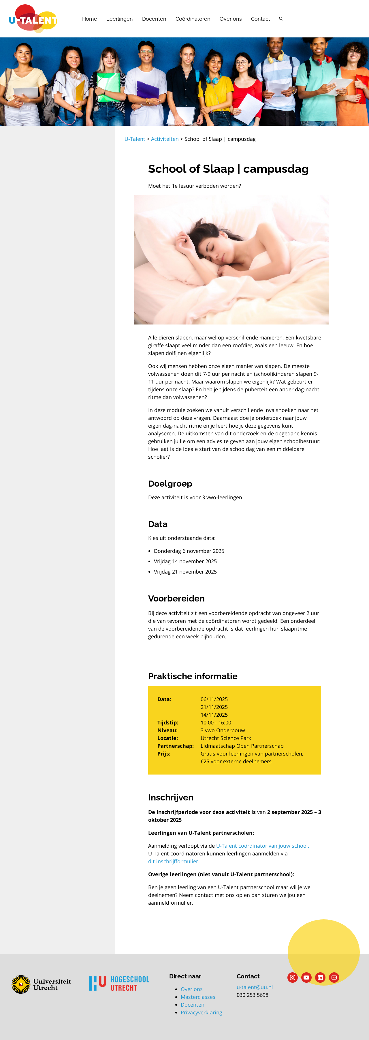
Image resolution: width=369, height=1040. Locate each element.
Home (89, 19)
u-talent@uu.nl (255, 987)
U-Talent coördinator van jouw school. (262, 845)
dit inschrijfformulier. (173, 861)
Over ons (231, 19)
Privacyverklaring (201, 1012)
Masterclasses (198, 996)
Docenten (154, 19)
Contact (260, 19)
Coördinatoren (193, 19)
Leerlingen (119, 19)
